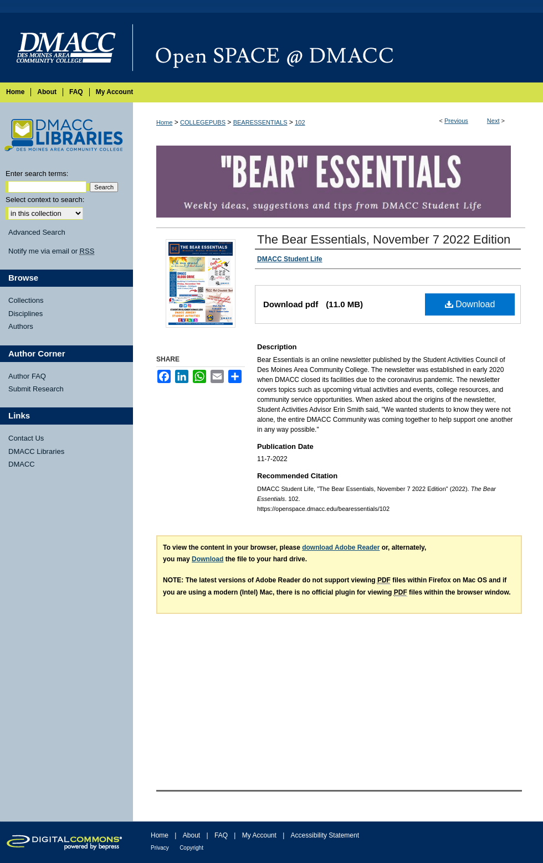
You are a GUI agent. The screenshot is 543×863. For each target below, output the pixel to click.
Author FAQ (27, 376)
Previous (456, 120)
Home (164, 122)
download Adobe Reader (341, 547)
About (191, 835)
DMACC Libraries (36, 451)
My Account (259, 835)
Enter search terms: (37, 173)
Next (493, 120)
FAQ (221, 835)
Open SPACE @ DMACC (338, 47)
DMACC (21, 464)
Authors (20, 326)
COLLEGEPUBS (203, 122)
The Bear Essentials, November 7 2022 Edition (383, 239)
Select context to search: (45, 199)
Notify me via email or (51, 251)
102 (300, 122)
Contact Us (26, 438)
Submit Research (36, 389)
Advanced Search (36, 232)
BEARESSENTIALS (260, 122)
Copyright (191, 848)
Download (470, 304)
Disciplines (25, 313)
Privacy (160, 848)
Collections (26, 300)
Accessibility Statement (325, 835)
